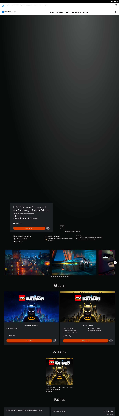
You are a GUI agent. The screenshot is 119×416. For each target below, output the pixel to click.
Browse (76, 10)
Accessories (28, 5)
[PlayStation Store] (9, 10)
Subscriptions (66, 10)
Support (46, 5)
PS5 (12, 5)
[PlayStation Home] (3, 5)
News (35, 5)
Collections (50, 10)
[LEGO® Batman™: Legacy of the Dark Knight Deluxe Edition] (27, 261)
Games (7, 5)
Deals (58, 10)
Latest (42, 10)
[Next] (115, 260)
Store (40, 5)
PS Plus (21, 5)
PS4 (16, 5)
